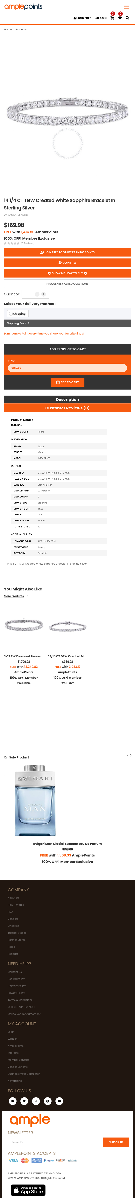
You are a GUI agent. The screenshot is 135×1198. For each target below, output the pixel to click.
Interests (13, 1053)
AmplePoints (16, 1046)
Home (8, 29)
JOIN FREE (82, 18)
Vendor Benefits (18, 1067)
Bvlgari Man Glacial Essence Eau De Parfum (67, 844)
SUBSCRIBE (116, 1142)
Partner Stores (16, 940)
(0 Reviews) (28, 243)
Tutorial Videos (17, 933)
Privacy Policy (16, 993)
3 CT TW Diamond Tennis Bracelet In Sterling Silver (41, 656)
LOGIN (101, 18)
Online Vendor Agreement (24, 1014)
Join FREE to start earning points (69, 252)
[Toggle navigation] (126, 7)
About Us (13, 898)
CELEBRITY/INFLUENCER (22, 1007)
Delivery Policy (17, 986)
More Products (14, 596)
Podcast (13, 954)
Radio (11, 947)
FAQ (10, 912)
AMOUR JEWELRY (18, 215)
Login (11, 1032)
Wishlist (12, 1039)
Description (67, 399)
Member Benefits (18, 1060)
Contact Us (15, 972)
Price (11, 361)
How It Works (16, 905)
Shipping (19, 314)
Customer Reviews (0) (67, 408)
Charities (13, 926)
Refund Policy (16, 979)
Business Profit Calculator (24, 1074)
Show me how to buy (67, 273)
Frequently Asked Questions (67, 284)
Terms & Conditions (20, 1000)
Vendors (13, 919)
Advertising (15, 1081)
